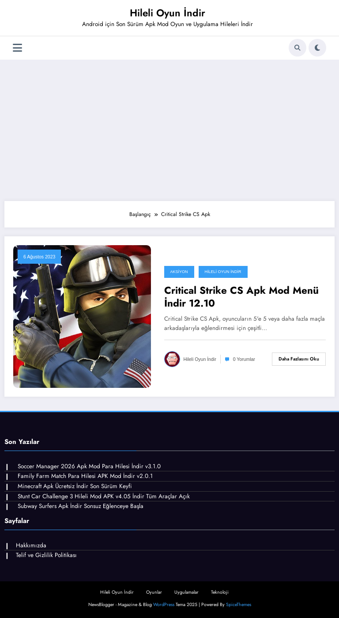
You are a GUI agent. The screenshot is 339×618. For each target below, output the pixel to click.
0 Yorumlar (244, 359)
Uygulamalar (186, 592)
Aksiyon (179, 271)
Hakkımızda (31, 545)
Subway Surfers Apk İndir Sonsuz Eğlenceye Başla (80, 506)
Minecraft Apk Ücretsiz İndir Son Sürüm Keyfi (75, 486)
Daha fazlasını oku (299, 359)
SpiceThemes (238, 604)
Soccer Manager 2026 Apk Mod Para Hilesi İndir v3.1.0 (89, 466)
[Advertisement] (169, 130)
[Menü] (17, 47)
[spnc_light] (317, 48)
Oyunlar (154, 592)
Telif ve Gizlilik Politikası (46, 555)
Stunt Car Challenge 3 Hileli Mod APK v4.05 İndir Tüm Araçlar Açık (104, 496)
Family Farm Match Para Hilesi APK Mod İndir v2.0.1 (85, 476)
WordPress (163, 604)
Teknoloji (220, 592)
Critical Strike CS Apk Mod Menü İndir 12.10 (241, 297)
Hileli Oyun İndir (167, 13)
